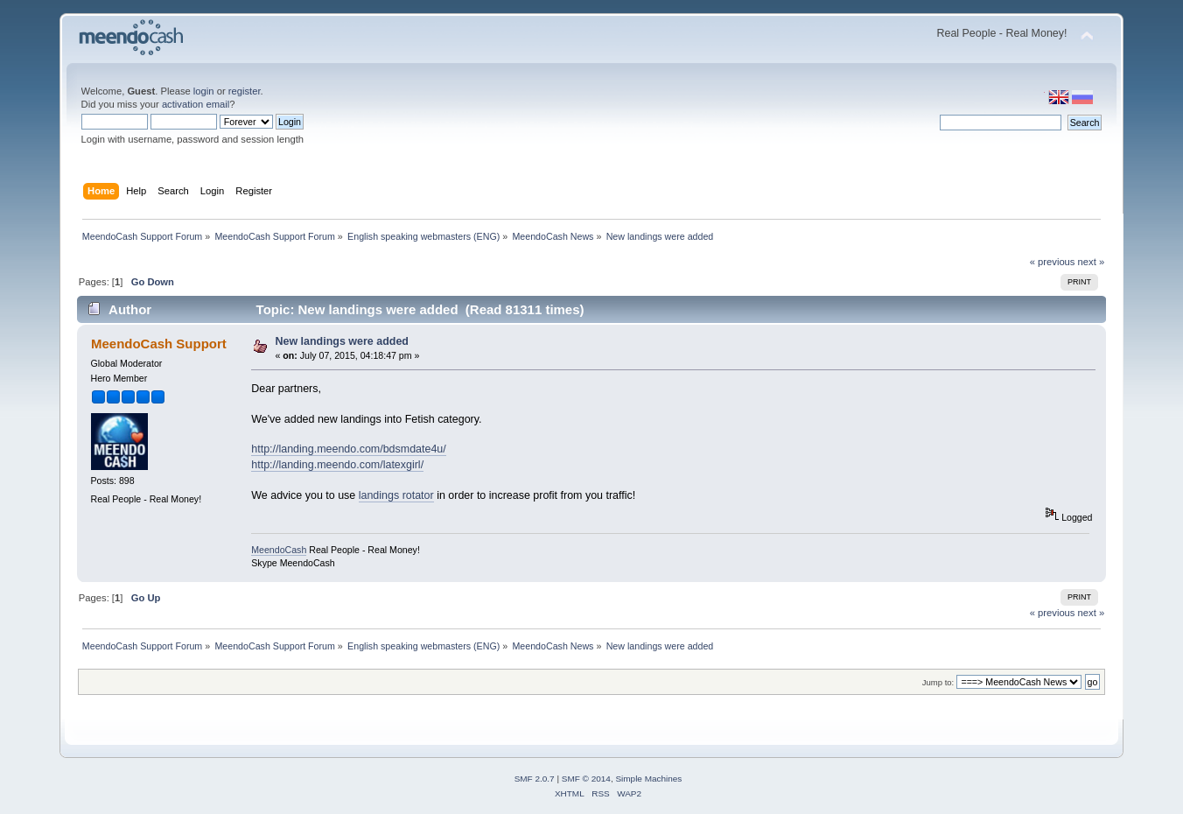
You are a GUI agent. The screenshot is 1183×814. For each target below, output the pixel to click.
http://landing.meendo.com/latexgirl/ (337, 465)
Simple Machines (648, 778)
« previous (1052, 261)
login (203, 91)
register (244, 91)
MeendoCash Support (159, 343)
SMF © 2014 (586, 778)
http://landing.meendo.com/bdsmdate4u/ (348, 449)
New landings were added (342, 341)
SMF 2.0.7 (534, 778)
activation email (195, 104)
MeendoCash (278, 549)
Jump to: (938, 682)
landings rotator (396, 495)
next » (1091, 261)
